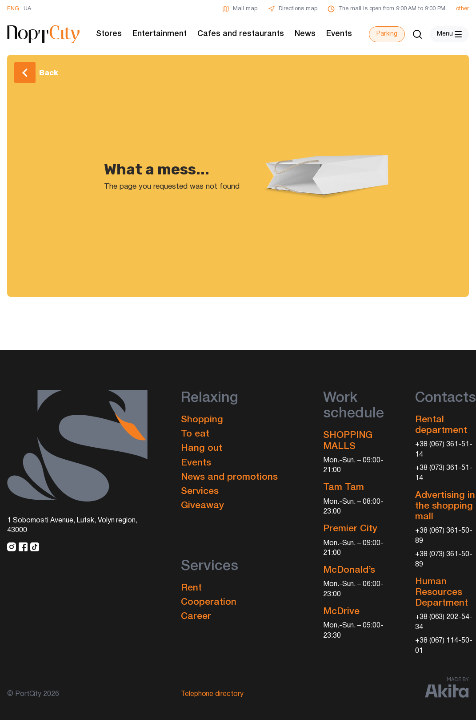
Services (200, 491)
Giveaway (202, 506)
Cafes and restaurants (240, 33)
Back (48, 72)
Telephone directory (212, 694)
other (462, 9)
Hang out (201, 448)
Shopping (202, 420)
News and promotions (229, 477)
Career (196, 616)
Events (339, 33)
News (305, 33)
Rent (191, 588)
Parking (386, 34)
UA (27, 9)
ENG (13, 9)
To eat (195, 434)
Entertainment (159, 33)
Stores (109, 33)
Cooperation (208, 602)
